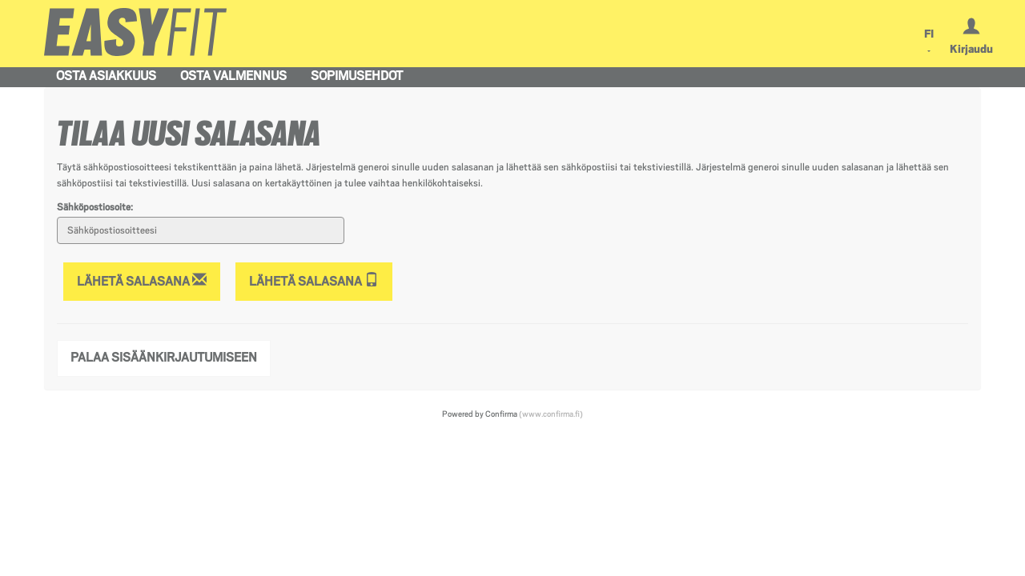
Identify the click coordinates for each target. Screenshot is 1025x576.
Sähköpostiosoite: (95, 207)
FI (929, 33)
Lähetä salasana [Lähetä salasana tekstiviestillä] (314, 280)
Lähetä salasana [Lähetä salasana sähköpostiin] (142, 280)
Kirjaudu (971, 48)
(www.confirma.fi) (551, 413)
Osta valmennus (233, 76)
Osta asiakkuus (106, 76)
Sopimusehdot (357, 76)
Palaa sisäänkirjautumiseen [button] (163, 357)
